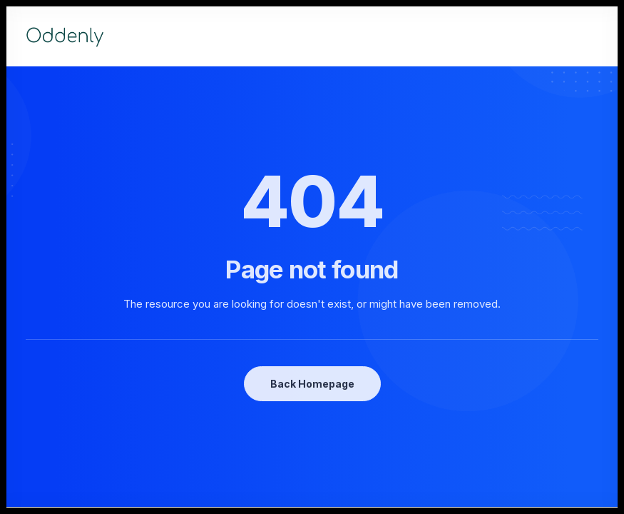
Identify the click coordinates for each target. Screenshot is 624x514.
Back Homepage (312, 384)
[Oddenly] (64, 36)
